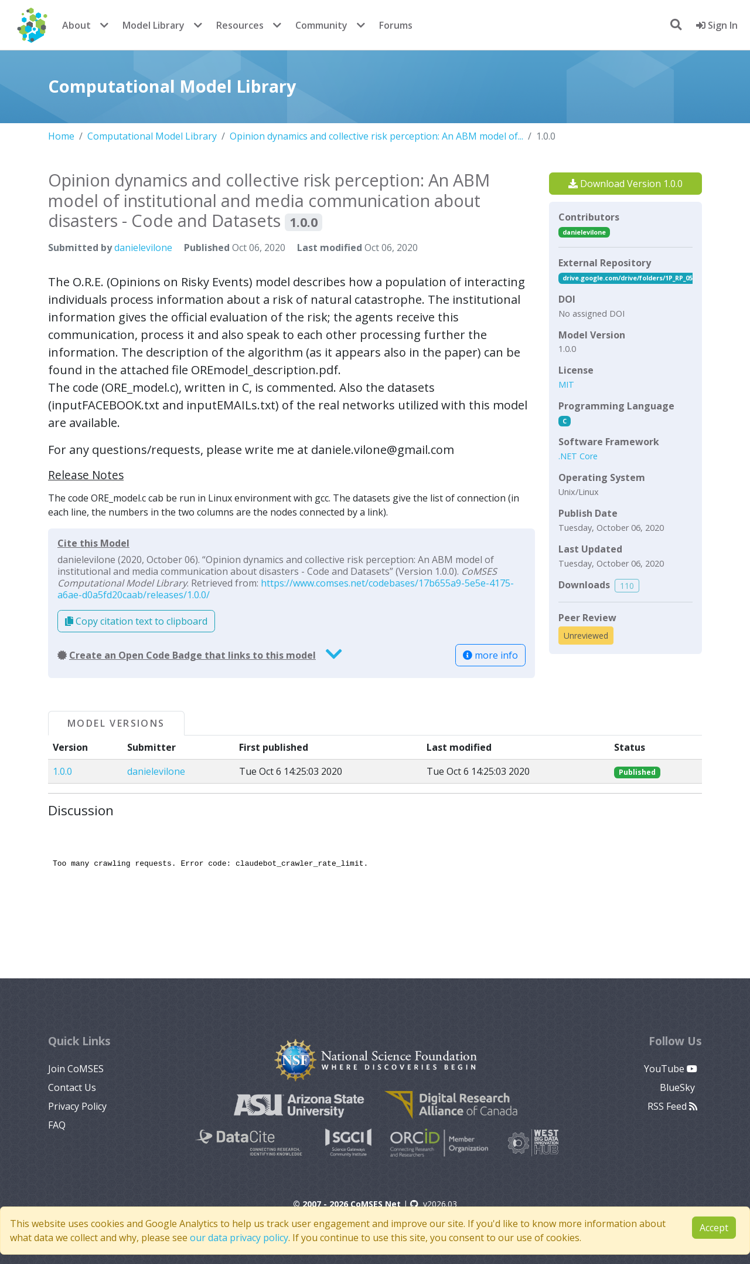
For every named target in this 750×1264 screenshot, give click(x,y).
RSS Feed (672, 1106)
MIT (566, 384)
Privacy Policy (77, 1106)
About (76, 25)
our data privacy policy (239, 1237)
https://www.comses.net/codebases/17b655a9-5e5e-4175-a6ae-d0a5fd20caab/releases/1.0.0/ (285, 589)
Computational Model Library (152, 136)
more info (490, 655)
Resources (240, 25)
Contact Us (72, 1087)
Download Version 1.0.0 (625, 183)
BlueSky (678, 1087)
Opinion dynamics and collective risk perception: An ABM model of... (376, 136)
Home (61, 136)
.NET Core (578, 456)
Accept (714, 1227)
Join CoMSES (76, 1068)
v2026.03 (433, 1203)
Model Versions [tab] (116, 723)
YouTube (670, 1068)
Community (321, 25)
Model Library (153, 25)
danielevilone (143, 247)
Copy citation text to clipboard (136, 621)
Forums (395, 25)
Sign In (717, 25)
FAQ (57, 1125)
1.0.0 (62, 771)
